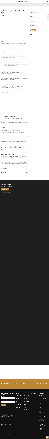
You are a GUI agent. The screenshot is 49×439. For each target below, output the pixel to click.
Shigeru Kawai (18, 402)
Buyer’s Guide (26, 404)
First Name (3, 400)
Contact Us (25, 411)
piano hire (22, 162)
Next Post (26, 172)
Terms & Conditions (27, 407)
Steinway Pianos (19, 404)
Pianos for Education (27, 401)
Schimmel (17, 414)
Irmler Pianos (18, 411)
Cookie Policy (26, 410)
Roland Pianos (18, 407)
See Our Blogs (4, 189)
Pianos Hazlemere (27, 405)
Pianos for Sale (26, 399)
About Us (25, 402)
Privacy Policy (26, 408)
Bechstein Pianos (19, 408)
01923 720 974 (33, 29)
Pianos (2, 4)
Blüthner (17, 410)
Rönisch (17, 413)
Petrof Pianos (18, 405)
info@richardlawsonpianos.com (36, 31)
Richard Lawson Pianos (5, 156)
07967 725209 (33, 30)
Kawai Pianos (18, 401)
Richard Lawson (6, 4)
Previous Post (3, 172)
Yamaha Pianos (18, 399)
